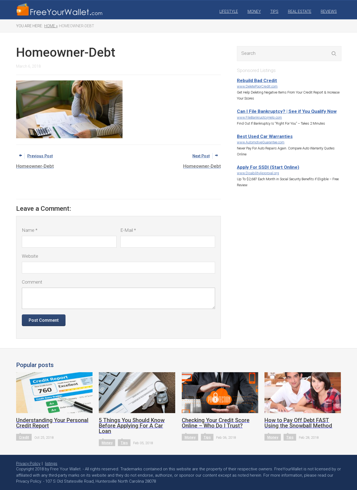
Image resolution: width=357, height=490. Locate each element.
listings (51, 463)
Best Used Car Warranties (265, 136)
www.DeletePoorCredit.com (257, 86)
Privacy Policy (28, 463)
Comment (32, 282)
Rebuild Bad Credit (257, 80)
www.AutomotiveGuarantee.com (260, 142)
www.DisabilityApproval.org (258, 173)
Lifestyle (228, 11)
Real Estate (299, 11)
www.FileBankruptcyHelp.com (259, 117)
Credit (24, 437)
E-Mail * (128, 230)
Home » (51, 26)
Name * (29, 230)
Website (30, 256)
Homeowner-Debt (76, 26)
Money (254, 11)
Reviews (329, 11)
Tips (274, 11)
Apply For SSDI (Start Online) (268, 167)
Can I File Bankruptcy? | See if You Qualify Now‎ (287, 111)
